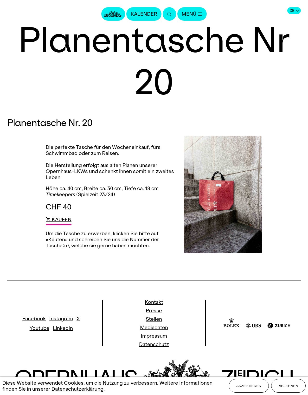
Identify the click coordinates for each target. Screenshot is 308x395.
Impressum (154, 336)
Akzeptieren (248, 386)
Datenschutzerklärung (77, 389)
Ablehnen (288, 386)
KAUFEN (58, 219)
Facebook (34, 318)
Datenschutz (154, 344)
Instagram (61, 318)
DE (294, 11)
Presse (154, 310)
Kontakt (154, 302)
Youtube (39, 328)
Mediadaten (154, 327)
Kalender (144, 14)
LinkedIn (63, 328)
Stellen (154, 319)
